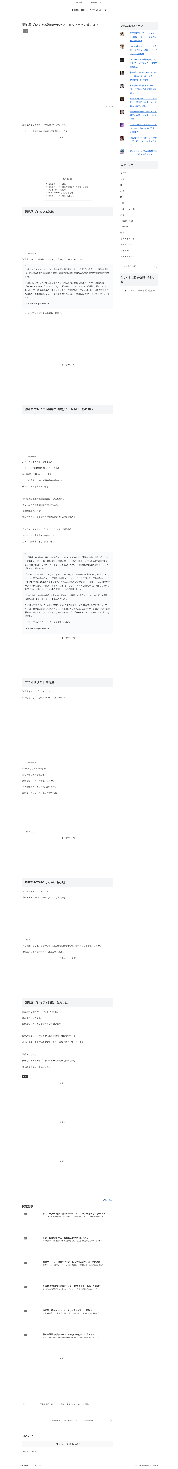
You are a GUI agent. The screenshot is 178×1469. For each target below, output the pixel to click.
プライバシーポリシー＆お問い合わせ (137, 290)
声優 (122, 215)
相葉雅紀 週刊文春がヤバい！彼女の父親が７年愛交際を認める (143, 89)
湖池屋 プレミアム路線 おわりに (61, 196)
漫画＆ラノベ (126, 244)
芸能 (122, 203)
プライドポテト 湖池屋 (56, 190)
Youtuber (124, 227)
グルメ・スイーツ (128, 256)
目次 (64, 179)
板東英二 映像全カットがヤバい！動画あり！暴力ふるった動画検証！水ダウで (143, 76)
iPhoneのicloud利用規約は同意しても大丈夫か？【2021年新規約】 (143, 63)
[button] (156, 266)
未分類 (123, 173)
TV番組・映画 (126, 221)
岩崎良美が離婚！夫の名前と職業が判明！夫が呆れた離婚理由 (143, 115)
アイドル (124, 250)
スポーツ (124, 179)
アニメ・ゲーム (127, 209)
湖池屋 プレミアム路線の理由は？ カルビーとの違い (69, 187)
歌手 (122, 232)
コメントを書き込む (68, 1445)
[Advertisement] (67, 114)
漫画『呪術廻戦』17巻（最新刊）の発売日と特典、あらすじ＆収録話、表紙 (143, 102)
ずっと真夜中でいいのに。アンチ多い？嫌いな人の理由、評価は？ (143, 128)
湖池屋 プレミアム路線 (56, 184)
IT (121, 185)
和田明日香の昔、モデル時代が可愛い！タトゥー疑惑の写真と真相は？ (143, 37)
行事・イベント (127, 238)
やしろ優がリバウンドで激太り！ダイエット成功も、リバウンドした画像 (143, 50)
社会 (26, 1077)
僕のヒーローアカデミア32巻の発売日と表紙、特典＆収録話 (143, 141)
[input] (139, 266)
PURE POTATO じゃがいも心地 (60, 193)
